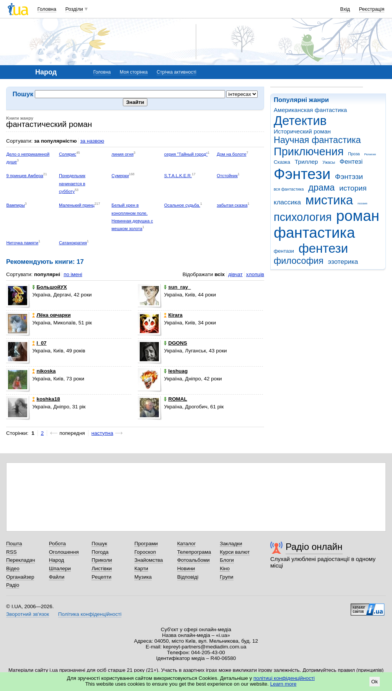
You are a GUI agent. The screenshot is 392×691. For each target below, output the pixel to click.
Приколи (101, 560)
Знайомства (148, 560)
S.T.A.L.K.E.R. (178, 175)
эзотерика (343, 261)
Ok (374, 681)
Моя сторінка (134, 72)
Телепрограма (194, 552)
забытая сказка (232, 205)
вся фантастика (289, 189)
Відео (13, 568)
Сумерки (120, 175)
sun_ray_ (177, 287)
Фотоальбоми (193, 560)
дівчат (235, 274)
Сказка (282, 162)
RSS (11, 552)
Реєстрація (371, 9)
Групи (226, 577)
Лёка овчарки (51, 315)
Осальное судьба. (182, 205)
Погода (99, 552)
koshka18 (46, 399)
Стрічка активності (176, 72)
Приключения (309, 151)
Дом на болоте (231, 154)
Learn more (283, 684)
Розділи (74, 9)
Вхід (345, 9)
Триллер (306, 161)
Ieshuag (176, 371)
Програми (146, 543)
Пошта (14, 543)
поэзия (362, 203)
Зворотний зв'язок (27, 614)
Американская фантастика (310, 110)
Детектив (300, 121)
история (352, 188)
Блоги (227, 560)
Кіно (225, 568)
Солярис (67, 154)
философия (298, 261)
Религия (370, 154)
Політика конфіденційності (89, 614)
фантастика (314, 232)
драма (321, 187)
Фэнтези (302, 174)
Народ (56, 560)
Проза (353, 153)
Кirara (173, 315)
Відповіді (188, 577)
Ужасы (328, 162)
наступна (102, 433)
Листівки (101, 568)
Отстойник (227, 175)
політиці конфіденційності (284, 678)
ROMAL (175, 399)
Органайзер (20, 577)
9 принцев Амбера (24, 175)
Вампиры (15, 205)
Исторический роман (302, 131)
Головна (47, 9)
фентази (284, 251)
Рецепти (101, 577)
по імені (73, 274)
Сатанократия (73, 242)
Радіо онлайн (314, 546)
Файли (57, 577)
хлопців (255, 274)
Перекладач (20, 560)
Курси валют (235, 552)
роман (357, 215)
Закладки (231, 543)
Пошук (99, 543)
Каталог (186, 543)
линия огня (122, 154)
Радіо (12, 585)
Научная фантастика (317, 140)
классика (287, 202)
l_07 (39, 343)
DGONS (175, 343)
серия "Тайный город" (186, 154)
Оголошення (64, 552)
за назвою (92, 141)
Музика (143, 577)
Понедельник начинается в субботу (72, 183)
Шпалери (60, 568)
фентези (323, 248)
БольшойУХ (49, 287)
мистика (329, 200)
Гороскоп (145, 552)
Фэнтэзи (349, 177)
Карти (141, 568)
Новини (186, 568)
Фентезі (351, 161)
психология (303, 217)
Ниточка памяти (22, 242)
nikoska (44, 371)
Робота (57, 543)
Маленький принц (77, 205)
